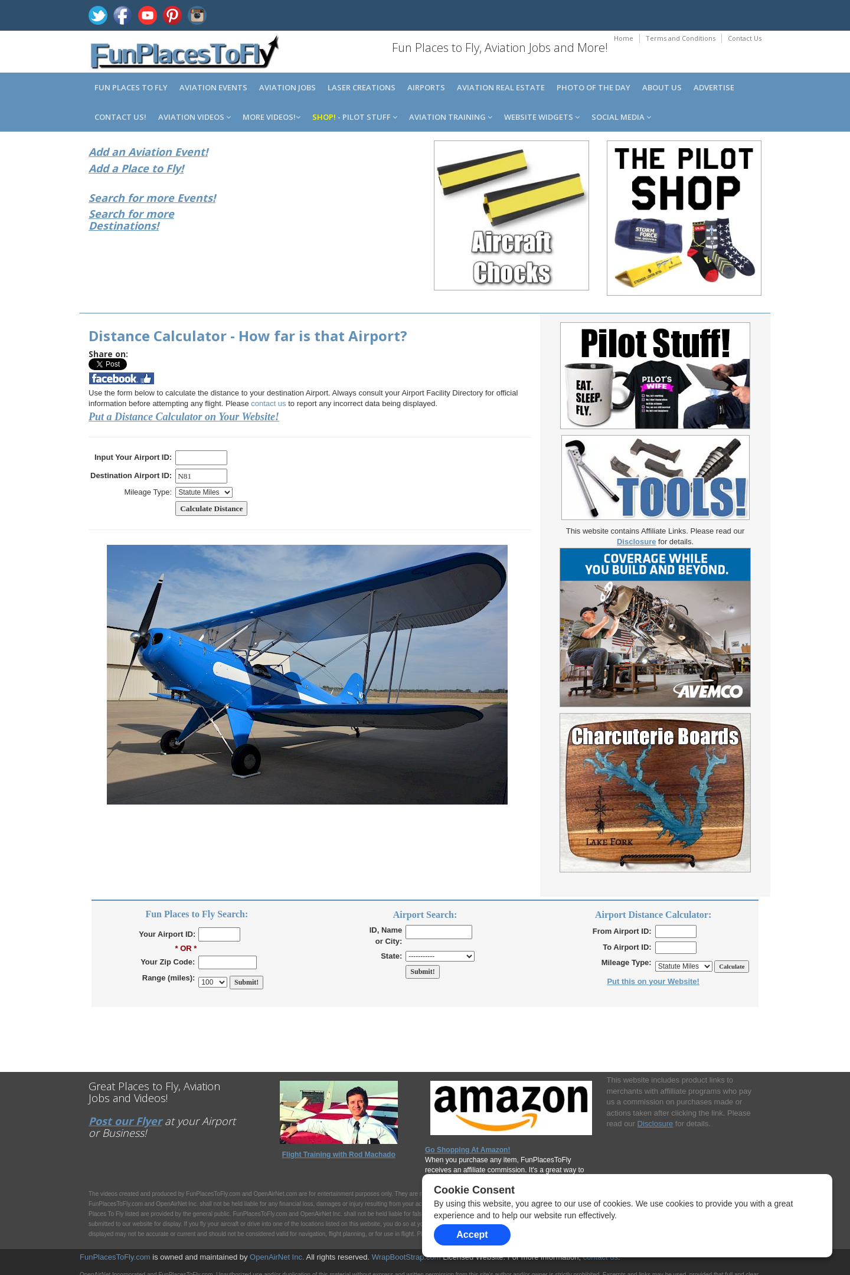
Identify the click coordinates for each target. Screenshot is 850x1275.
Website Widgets (542, 117)
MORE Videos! (271, 117)
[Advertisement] (339, 217)
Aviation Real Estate (501, 87)
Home (623, 38)
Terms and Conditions (680, 38)
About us (662, 87)
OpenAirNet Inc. (277, 1257)
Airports (426, 87)
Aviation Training (450, 117)
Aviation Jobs (287, 87)
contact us (268, 403)
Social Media (621, 117)
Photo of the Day (593, 87)
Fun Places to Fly (131, 87)
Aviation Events (213, 87)
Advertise (714, 87)
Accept (472, 1235)
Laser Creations (361, 87)
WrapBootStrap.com (406, 1257)
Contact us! (120, 117)
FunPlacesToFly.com (115, 1257)
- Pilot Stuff (354, 117)
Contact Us (744, 38)
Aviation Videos (194, 117)
